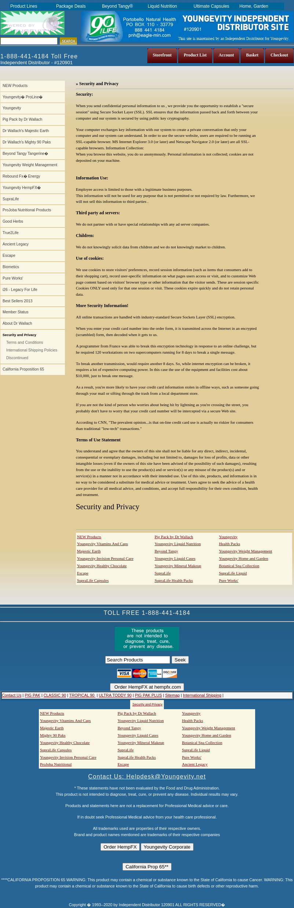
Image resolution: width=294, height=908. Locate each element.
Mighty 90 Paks (53, 735)
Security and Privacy (147, 704)
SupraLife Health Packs (174, 580)
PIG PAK (32, 695)
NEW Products (15, 86)
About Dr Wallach (17, 323)
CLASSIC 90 (55, 695)
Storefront (162, 55)
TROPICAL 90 (82, 695)
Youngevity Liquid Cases (175, 558)
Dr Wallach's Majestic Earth (26, 131)
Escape (9, 256)
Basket (252, 55)
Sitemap (172, 695)
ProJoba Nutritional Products (27, 210)
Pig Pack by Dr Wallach (22, 119)
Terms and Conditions (24, 342)
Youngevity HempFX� (22, 188)
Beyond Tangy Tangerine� (25, 154)
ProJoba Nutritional (55, 764)
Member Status (15, 312)
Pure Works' (13, 278)
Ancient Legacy (16, 244)
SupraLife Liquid (233, 573)
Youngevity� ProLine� (23, 97)
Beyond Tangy (166, 551)
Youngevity (12, 108)
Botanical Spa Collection (239, 566)
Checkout (279, 55)
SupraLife (11, 199)
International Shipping (202, 695)
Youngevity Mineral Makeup (178, 566)
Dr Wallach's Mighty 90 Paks (27, 142)
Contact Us (12, 695)
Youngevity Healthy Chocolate (102, 566)
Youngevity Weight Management (30, 165)
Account (226, 55)
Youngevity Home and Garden (243, 558)
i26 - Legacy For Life (20, 290)
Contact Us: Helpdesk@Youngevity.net (147, 776)
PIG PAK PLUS (148, 695)
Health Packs (229, 543)
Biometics (11, 267)
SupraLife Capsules (93, 580)
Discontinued (17, 358)
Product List (195, 55)
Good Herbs (13, 221)
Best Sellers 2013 (17, 301)
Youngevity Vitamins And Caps (102, 543)
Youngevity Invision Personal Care (105, 558)
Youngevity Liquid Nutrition (178, 543)
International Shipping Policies (31, 350)
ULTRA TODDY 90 (115, 695)
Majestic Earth (88, 551)
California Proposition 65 (23, 369)
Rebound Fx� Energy (21, 176)
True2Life (11, 233)
